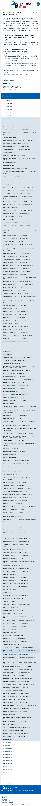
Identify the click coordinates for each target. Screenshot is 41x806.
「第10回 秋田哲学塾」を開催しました (11, 137)
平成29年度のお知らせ (7, 751)
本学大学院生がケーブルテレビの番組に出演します (14, 638)
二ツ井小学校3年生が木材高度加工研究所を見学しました (15, 491)
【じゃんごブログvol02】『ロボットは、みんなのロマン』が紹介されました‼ (19, 245)
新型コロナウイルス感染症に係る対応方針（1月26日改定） (16, 238)
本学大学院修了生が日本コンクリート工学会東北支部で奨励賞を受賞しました (19, 658)
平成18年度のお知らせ (7, 784)
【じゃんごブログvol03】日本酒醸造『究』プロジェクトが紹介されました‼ (19, 176)
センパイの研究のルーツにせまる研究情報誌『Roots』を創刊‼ (16, 194)
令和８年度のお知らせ (7, 100)
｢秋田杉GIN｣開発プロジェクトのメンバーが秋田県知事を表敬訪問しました (19, 647)
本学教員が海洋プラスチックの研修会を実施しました (14, 533)
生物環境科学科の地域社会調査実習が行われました (14, 509)
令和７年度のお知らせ (7, 103)
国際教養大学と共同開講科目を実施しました (12, 165)
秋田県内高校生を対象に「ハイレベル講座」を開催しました (16, 552)
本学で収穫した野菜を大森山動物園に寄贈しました (14, 451)
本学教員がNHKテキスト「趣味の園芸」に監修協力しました (16, 641)
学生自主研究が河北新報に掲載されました (12, 207)
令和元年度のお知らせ (7, 745)
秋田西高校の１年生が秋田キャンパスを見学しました (14, 400)
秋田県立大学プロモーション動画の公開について (13, 440)
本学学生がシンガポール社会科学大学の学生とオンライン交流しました (18, 140)
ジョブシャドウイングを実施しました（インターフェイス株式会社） (18, 210)
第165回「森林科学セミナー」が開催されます (13, 635)
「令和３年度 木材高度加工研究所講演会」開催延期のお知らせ (17, 259)
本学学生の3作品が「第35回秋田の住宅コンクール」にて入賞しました (18, 370)
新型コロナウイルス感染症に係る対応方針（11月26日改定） (16, 347)
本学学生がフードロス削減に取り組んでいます (13, 418)
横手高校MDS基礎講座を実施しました (11, 457)
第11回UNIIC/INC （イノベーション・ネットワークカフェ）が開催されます (19, 466)
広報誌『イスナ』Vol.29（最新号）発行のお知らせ (14, 155)
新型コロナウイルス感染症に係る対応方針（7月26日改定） (16, 571)
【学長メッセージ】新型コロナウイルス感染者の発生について (16, 604)
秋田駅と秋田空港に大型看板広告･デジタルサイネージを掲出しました (18, 488)
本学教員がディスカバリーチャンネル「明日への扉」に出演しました (18, 265)
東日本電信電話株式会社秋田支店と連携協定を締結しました (16, 341)
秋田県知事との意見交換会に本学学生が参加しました (14, 577)
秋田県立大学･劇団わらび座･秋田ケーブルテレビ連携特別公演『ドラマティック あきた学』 (19, 350)
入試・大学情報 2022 (7, 118)
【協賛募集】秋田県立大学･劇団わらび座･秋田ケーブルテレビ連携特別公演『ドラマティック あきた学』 (19, 407)
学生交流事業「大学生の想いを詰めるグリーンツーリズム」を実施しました (19, 506)
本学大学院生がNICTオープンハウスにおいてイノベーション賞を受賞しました (19, 651)
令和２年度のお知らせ (7, 742)
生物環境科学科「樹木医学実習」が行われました (13, 675)
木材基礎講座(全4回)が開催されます (11, 391)
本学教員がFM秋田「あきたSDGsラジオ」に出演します (15, 168)
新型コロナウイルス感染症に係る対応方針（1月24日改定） (16, 256)
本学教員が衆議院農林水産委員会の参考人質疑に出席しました (16, 121)
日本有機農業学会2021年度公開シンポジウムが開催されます (16, 687)
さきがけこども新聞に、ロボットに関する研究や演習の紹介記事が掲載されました (19, 301)
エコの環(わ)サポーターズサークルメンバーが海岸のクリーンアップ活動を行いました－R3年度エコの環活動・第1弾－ (19, 437)
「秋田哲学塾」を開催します (9, 185)
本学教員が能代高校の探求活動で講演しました (13, 558)
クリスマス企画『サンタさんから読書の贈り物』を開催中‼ (16, 314)
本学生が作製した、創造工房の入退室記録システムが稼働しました (17, 281)
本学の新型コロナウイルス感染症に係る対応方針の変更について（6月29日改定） (19, 616)
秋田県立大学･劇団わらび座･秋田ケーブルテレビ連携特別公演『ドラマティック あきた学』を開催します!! (19, 411)
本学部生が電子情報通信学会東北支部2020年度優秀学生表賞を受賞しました (19, 705)
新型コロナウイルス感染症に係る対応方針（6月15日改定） (16, 654)
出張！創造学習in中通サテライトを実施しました (13, 530)
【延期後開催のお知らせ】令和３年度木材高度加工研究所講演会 (17, 149)
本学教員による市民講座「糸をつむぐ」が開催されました (15, 580)
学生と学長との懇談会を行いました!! (11, 219)
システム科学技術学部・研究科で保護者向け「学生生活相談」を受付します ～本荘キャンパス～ (19, 429)
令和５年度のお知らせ (7, 109)
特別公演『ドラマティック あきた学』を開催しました (14, 320)
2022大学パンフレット (8, 592)
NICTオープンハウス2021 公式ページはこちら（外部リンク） (18, 74)
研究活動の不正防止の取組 (7, 802)
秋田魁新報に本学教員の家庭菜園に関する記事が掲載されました (17, 681)
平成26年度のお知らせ (7, 760)
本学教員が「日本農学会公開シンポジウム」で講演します (15, 497)
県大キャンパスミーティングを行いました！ (12, 308)
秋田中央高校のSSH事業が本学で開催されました (13, 485)
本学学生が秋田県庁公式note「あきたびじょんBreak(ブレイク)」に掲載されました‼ (19, 158)
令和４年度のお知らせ (7, 112)
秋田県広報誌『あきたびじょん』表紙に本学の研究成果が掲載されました (19, 191)
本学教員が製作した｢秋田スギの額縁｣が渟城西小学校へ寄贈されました (18, 678)
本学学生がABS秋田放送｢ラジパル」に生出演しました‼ (15, 512)
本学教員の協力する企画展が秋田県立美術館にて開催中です (16, 693)
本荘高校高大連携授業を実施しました (11, 454)
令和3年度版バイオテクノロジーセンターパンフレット (15, 586)
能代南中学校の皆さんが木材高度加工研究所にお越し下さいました (17, 539)
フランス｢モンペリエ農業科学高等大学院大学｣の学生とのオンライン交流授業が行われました (19, 172)
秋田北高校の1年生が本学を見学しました (12, 644)
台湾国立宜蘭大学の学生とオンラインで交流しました (14, 527)
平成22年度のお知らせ (7, 772)
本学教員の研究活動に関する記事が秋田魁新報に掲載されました (17, 568)
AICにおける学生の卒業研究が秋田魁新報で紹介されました (16, 394)
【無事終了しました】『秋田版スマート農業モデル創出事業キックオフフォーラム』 (19, 545)
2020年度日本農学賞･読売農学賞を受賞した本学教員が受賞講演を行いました (19, 717)
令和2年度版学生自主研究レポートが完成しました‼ (14, 549)
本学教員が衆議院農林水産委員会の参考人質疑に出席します (16, 146)
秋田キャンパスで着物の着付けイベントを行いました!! (15, 332)
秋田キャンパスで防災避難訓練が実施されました (13, 397)
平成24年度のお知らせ (7, 766)
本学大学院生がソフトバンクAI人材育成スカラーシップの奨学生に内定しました (19, 662)
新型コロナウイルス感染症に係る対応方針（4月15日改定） (16, 711)
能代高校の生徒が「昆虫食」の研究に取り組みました (14, 524)
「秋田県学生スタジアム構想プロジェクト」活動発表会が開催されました (19, 130)
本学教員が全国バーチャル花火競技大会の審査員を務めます (16, 460)
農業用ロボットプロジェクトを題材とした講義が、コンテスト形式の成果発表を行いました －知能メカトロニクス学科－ (19, 515)
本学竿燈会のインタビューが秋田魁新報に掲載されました (15, 583)
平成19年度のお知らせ (7, 781)
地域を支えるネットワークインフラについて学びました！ (15, 338)
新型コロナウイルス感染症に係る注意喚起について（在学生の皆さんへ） (19, 620)
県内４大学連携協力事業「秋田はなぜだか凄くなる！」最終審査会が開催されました (19, 277)
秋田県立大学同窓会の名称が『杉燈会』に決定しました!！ (15, 235)
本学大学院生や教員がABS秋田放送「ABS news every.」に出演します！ (18, 124)
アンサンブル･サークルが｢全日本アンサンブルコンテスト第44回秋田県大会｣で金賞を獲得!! (19, 249)
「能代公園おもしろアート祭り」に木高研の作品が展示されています (18, 433)
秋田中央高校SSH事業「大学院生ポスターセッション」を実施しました (18, 357)
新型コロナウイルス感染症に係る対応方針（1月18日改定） (16, 262)
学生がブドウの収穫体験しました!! (10, 403)
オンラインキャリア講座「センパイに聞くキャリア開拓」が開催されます (19, 182)
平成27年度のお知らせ (7, 757)
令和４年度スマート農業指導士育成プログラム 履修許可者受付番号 (17, 127)
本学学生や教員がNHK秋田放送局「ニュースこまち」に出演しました (18, 253)
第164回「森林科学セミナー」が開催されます (13, 730)
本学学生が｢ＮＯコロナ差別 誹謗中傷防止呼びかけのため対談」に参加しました (19, 561)
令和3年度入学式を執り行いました (10, 724)
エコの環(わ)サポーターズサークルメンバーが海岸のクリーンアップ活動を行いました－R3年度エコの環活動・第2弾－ (19, 367)
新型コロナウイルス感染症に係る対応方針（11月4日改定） (16, 385)
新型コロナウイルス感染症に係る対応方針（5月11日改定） (16, 696)
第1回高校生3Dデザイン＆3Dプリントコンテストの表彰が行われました (18, 201)
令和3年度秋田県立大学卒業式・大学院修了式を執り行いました (17, 143)
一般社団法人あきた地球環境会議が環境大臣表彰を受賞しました (17, 225)
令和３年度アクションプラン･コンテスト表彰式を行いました (16, 228)
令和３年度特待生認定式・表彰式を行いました (13, 610)
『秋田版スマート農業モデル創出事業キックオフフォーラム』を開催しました (19, 422)
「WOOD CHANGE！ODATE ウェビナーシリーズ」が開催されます (17, 222)
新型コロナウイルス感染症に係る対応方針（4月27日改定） (16, 702)
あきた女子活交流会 (7, 354)
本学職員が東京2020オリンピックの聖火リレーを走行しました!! (17, 666)
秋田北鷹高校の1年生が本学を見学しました (12, 363)
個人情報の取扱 (5, 799)
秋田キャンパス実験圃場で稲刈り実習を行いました (14, 388)
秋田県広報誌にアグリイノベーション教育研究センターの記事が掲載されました (19, 520)
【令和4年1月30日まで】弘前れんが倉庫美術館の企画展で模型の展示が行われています (19, 444)
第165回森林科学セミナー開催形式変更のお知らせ (14, 598)
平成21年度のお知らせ (7, 775)
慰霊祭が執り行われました (9, 152)
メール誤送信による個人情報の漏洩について (12, 632)
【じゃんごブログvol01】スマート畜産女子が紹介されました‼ (16, 360)
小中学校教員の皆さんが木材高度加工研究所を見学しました (16, 541)
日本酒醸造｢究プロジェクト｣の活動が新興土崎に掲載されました (17, 708)
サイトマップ (5, 796)
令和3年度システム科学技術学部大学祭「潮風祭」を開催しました (17, 344)
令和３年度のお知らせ (7, 96)
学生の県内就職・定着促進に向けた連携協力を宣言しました (16, 326)
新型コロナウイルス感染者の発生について (12, 629)
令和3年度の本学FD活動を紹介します (11, 448)
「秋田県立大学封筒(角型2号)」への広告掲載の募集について (16, 293)
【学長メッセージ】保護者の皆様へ (10, 601)
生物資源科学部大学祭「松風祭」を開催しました (13, 382)
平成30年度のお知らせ (7, 748)
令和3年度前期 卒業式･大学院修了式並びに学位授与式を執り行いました (18, 472)
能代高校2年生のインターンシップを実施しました (14, 565)
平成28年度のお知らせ (7, 754)
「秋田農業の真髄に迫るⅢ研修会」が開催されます (14, 241)
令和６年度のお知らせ (7, 106)
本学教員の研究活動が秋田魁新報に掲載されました (14, 699)
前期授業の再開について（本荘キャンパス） (12, 613)
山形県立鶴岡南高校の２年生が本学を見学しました (14, 376)
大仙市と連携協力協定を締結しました (11, 162)
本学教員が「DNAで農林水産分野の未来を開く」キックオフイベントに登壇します (19, 231)
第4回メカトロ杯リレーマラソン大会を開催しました (14, 373)
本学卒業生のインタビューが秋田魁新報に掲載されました (15, 311)
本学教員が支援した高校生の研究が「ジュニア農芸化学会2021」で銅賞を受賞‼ (19, 133)
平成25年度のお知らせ (7, 763)
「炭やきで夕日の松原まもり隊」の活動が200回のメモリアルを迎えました (19, 669)
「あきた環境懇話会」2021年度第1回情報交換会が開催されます (17, 179)
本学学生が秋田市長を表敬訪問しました (11, 714)
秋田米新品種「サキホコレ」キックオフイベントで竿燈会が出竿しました (19, 379)
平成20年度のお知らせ (7, 778)
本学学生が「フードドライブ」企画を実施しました (14, 317)
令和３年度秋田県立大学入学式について (11, 739)
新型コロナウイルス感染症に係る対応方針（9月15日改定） (16, 500)
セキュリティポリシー (6, 800)
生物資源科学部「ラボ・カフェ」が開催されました (14, 290)
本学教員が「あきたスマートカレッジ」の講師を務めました (16, 415)
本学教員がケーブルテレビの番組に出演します (13, 503)
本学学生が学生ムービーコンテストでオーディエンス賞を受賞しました (18, 204)
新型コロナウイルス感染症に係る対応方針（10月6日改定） (16, 463)
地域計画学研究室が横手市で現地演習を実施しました (14, 305)
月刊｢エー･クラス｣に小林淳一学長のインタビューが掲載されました (18, 727)
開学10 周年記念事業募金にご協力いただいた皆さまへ (14, 475)
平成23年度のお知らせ (7, 769)
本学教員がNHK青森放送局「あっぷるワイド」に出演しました (16, 268)
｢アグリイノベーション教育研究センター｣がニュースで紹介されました (18, 684)
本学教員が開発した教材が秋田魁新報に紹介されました (15, 274)
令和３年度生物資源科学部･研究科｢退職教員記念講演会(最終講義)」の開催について (19, 197)
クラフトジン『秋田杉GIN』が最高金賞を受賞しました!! (15, 690)
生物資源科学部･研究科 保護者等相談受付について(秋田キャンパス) (17, 494)
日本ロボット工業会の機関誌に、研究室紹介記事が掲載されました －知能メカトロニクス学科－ (19, 478)
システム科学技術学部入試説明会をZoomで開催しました (15, 595)
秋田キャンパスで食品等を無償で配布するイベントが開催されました (18, 284)
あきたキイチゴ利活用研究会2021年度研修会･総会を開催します (17, 271)
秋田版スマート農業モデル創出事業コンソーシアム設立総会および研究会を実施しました (19, 297)
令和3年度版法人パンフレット (9, 589)
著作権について (5, 797)
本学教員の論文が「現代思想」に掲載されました (13, 287)
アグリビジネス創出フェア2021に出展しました (13, 323)
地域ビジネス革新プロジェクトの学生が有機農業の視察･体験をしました (18, 672)
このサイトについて (6, 794)
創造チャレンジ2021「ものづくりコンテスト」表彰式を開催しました (18, 188)
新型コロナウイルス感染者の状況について (12, 607)
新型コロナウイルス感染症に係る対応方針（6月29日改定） (16, 623)
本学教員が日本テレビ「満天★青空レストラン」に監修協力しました (18, 335)
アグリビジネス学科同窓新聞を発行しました (12, 216)
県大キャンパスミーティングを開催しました (12, 329)
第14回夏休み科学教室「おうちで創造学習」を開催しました (16, 555)
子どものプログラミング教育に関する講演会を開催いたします (16, 425)
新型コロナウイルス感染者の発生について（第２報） (14, 626)
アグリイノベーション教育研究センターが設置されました (15, 736)
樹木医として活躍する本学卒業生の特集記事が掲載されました (16, 213)
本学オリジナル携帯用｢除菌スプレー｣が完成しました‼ (15, 721)
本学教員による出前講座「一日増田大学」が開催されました (16, 482)
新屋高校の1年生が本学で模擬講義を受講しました (14, 469)
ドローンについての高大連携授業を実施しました (13, 536)
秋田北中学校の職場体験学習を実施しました (12, 574)
